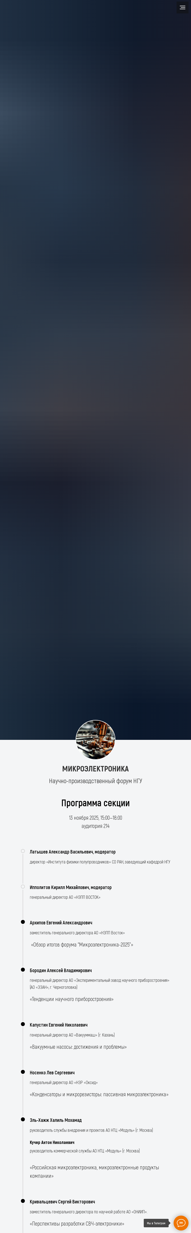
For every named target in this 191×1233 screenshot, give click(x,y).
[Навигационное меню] (182, 7)
